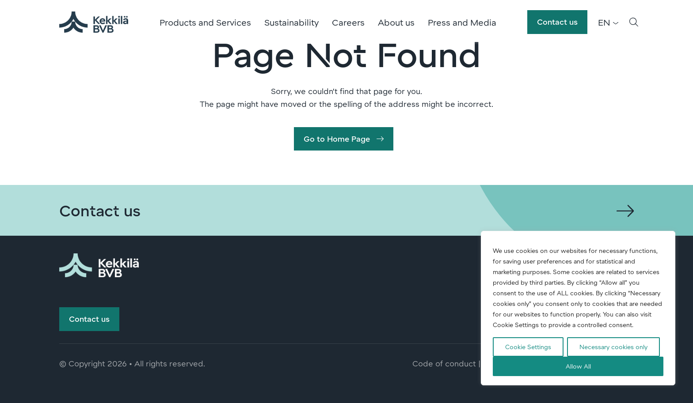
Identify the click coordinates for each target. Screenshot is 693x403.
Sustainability (292, 22)
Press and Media (463, 22)
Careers (349, 22)
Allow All (578, 366)
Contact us (557, 21)
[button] (634, 22)
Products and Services (206, 22)
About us (397, 22)
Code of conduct (444, 365)
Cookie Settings (528, 346)
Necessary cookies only (613, 346)
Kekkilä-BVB (94, 22)
